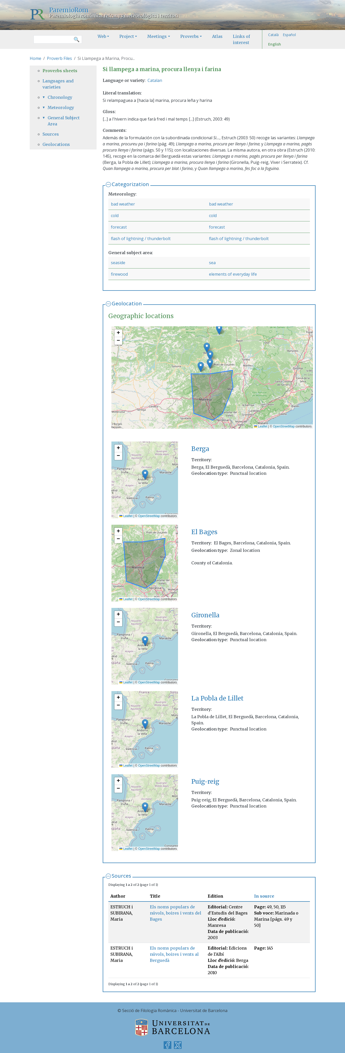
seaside (118, 262)
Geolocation (127, 303)
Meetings (157, 36)
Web (102, 36)
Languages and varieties (58, 84)
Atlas (217, 36)
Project (126, 36)
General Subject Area (64, 120)
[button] (210, 363)
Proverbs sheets (60, 70)
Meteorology (61, 107)
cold (115, 215)
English (274, 44)
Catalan (155, 80)
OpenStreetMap (284, 426)
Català (273, 34)
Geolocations (56, 144)
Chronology (60, 97)
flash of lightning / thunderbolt (141, 238)
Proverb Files (59, 58)
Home (35, 58)
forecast (119, 227)
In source (264, 896)
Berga (200, 449)
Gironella (205, 615)
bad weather (123, 204)
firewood (119, 274)
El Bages (204, 532)
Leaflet (260, 426)
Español (289, 34)
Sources (121, 875)
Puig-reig (205, 782)
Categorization (130, 184)
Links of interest (241, 39)
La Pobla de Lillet (217, 698)
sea (212, 262)
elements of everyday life (233, 274)
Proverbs (189, 36)
